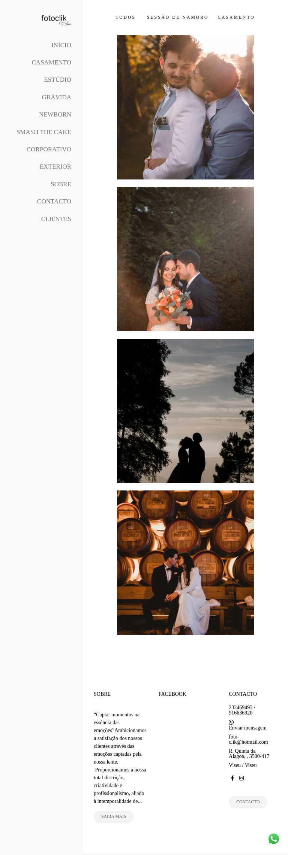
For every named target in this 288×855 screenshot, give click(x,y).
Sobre (61, 184)
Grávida (56, 97)
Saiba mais (113, 816)
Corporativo (49, 149)
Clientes (56, 219)
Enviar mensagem (248, 728)
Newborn (55, 114)
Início (61, 45)
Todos (126, 17)
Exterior (55, 166)
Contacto (54, 201)
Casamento (51, 62)
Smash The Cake (43, 132)
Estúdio (57, 79)
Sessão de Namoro (178, 17)
